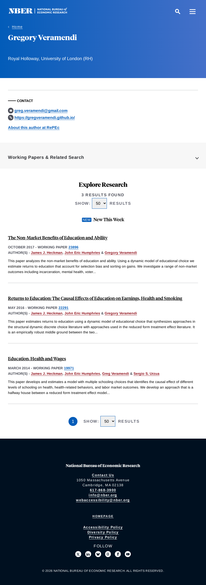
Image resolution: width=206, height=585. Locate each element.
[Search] (177, 11)
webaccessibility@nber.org (103, 500)
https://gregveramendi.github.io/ (44, 117)
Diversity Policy (103, 532)
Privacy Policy (103, 537)
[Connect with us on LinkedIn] (88, 554)
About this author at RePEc (34, 127)
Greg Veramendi (115, 374)
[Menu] (192, 11)
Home (17, 27)
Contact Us (103, 475)
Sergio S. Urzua (146, 374)
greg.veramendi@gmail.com (41, 110)
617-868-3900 (103, 490)
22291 (64, 308)
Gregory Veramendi (121, 253)
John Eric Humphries (82, 253)
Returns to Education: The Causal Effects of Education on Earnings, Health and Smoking (95, 298)
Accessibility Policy (103, 527)
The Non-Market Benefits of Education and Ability (58, 237)
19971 (69, 368)
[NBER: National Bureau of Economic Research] (42, 12)
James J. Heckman (47, 253)
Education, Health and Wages (37, 358)
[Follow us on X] (78, 554)
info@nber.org (103, 495)
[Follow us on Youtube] (128, 554)
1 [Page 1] (73, 421)
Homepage (103, 516)
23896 (73, 247)
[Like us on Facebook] (118, 554)
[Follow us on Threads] (108, 554)
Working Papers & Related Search (46, 157)
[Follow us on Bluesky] (98, 554)
